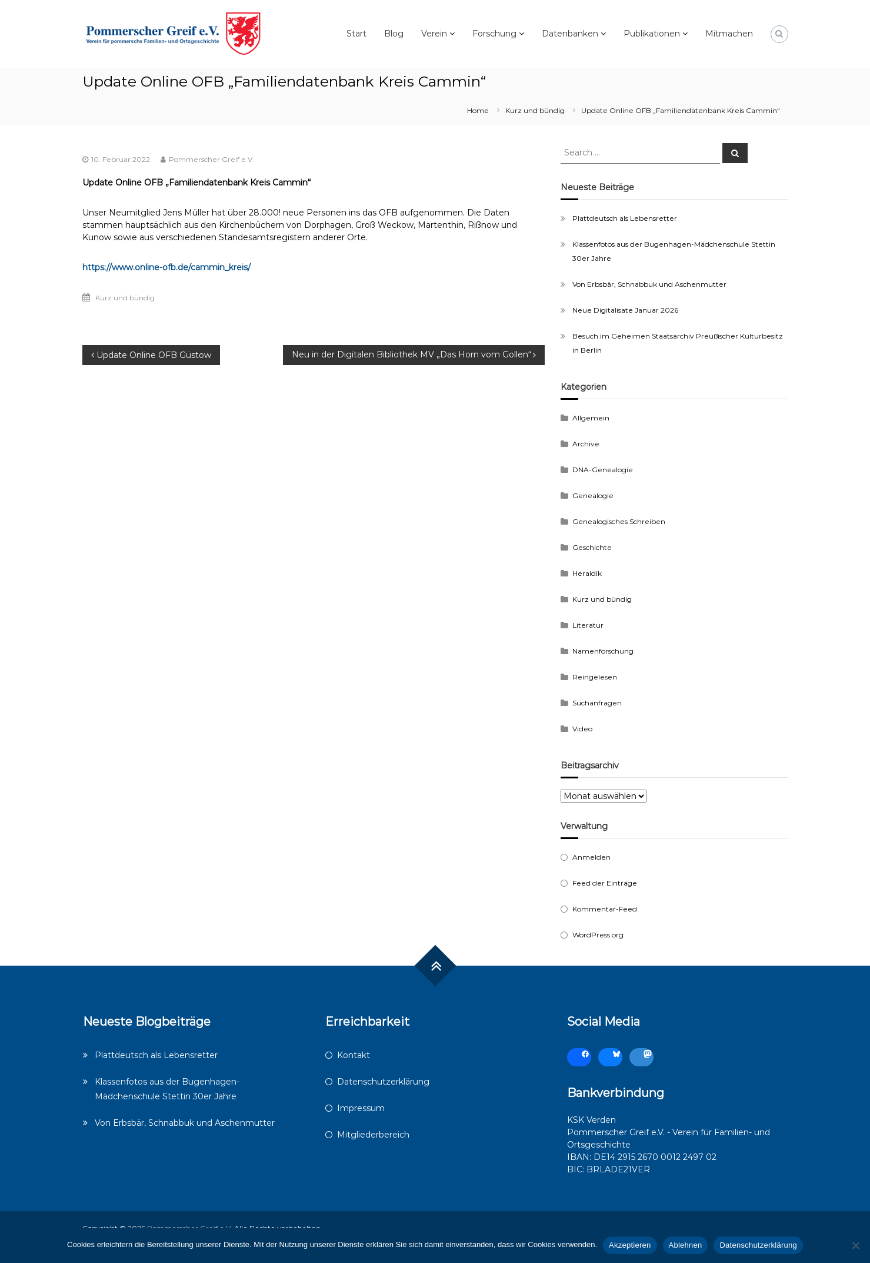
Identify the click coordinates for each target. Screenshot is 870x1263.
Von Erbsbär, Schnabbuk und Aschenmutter (649, 284)
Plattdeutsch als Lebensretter (624, 218)
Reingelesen (594, 676)
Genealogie (593, 495)
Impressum (361, 1108)
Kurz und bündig (535, 110)
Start (356, 33)
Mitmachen (729, 33)
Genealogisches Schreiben (618, 521)
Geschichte (592, 547)
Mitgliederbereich (373, 1134)
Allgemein (590, 417)
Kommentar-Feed (604, 908)
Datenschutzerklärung (383, 1081)
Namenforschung (603, 651)
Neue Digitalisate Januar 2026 (625, 310)
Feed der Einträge (604, 883)
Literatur (588, 625)
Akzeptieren (630, 1245)
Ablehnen (685, 1245)
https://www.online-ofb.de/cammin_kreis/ (166, 267)
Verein (434, 33)
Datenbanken (570, 33)
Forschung (494, 33)
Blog (394, 33)
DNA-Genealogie (602, 469)
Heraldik (587, 573)
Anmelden (591, 857)
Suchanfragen (597, 702)
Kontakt (353, 1055)
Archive (585, 443)
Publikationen (652, 33)
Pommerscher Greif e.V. (211, 159)
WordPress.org (598, 934)
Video (582, 728)
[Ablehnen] (855, 1245)
